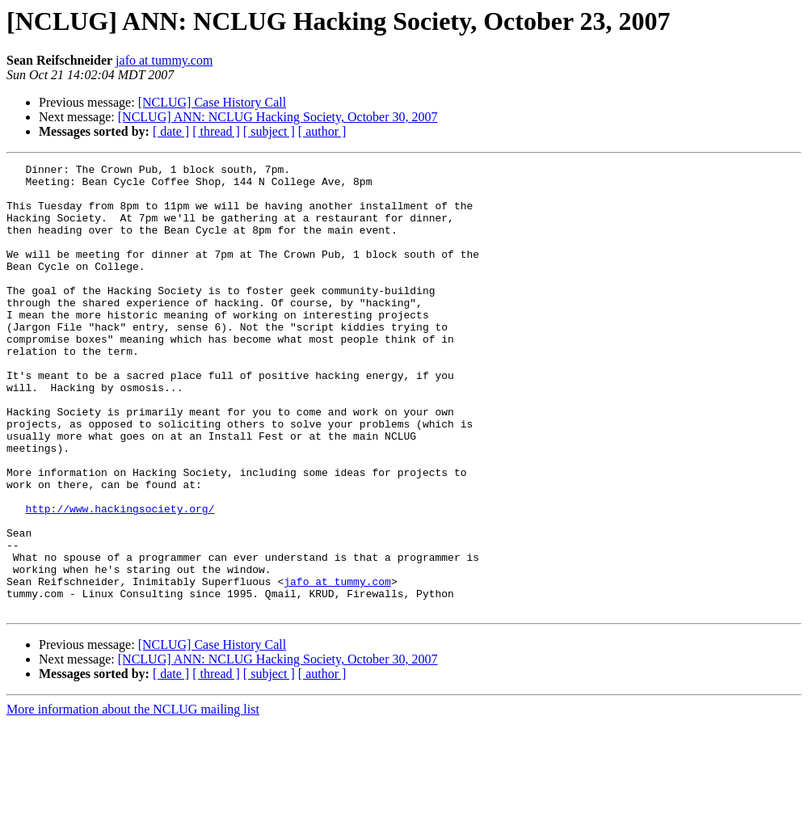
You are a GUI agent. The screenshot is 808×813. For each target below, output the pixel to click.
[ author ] (322, 131)
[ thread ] (216, 131)
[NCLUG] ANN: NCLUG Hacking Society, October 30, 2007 (278, 117)
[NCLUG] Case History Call (212, 102)
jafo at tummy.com (164, 60)
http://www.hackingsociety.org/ (119, 578)
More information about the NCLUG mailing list (132, 799)
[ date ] (171, 131)
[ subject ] (269, 131)
